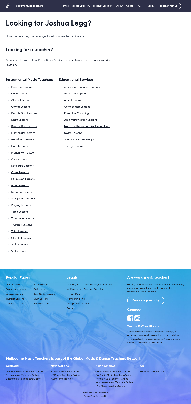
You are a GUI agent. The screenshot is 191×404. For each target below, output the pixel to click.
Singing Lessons (21, 205)
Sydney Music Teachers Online (22, 375)
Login (150, 6)
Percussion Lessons (23, 179)
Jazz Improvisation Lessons (80, 120)
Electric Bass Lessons (24, 126)
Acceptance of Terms (78, 304)
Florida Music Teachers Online (112, 379)
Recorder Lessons (22, 192)
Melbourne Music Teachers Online (24, 372)
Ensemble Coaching (76, 113)
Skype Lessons (73, 133)
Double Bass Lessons (24, 113)
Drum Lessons (19, 120)
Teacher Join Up (169, 6)
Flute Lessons (19, 146)
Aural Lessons (72, 100)
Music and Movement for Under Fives (87, 126)
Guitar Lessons (20, 159)
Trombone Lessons (22, 218)
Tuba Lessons (19, 231)
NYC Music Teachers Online (110, 386)
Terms (70, 308)
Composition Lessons (77, 106)
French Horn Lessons (24, 152)
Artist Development (76, 93)
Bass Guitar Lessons (44, 294)
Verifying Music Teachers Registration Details (91, 284)
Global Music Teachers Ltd (95, 396)
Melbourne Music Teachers (24, 5)
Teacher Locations (103, 6)
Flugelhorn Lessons (22, 139)
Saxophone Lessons (23, 198)
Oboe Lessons (20, 172)
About (119, 6)
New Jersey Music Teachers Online (114, 382)
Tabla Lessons (19, 212)
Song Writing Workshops (79, 139)
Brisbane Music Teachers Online (23, 379)
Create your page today (145, 300)
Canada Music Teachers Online (113, 372)
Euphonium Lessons (23, 133)
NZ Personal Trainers (62, 379)
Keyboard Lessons (22, 166)
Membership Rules (77, 299)
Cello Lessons (19, 93)
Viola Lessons (19, 244)
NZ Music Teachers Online (65, 372)
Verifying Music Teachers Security (85, 289)
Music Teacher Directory (76, 6)
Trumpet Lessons (21, 225)
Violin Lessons (19, 251)
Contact (130, 6)
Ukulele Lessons (21, 238)
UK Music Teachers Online (154, 372)
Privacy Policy (74, 294)
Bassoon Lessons (21, 87)
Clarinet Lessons (21, 100)
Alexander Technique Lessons (82, 87)
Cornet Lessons (20, 106)
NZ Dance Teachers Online (65, 375)
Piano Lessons (20, 185)
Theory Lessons (73, 146)
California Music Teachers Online (113, 375)
